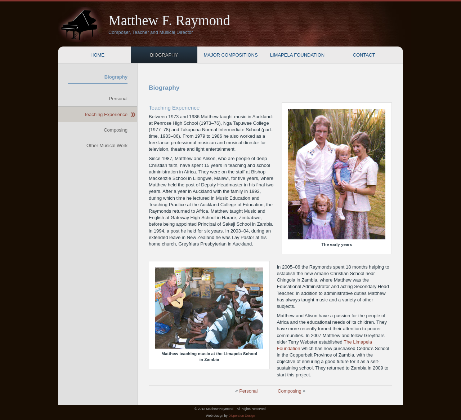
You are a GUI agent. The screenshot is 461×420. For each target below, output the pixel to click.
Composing (289, 391)
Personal (248, 391)
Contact (364, 55)
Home (97, 55)
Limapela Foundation (297, 55)
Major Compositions (230, 55)
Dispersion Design (241, 415)
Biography (164, 55)
